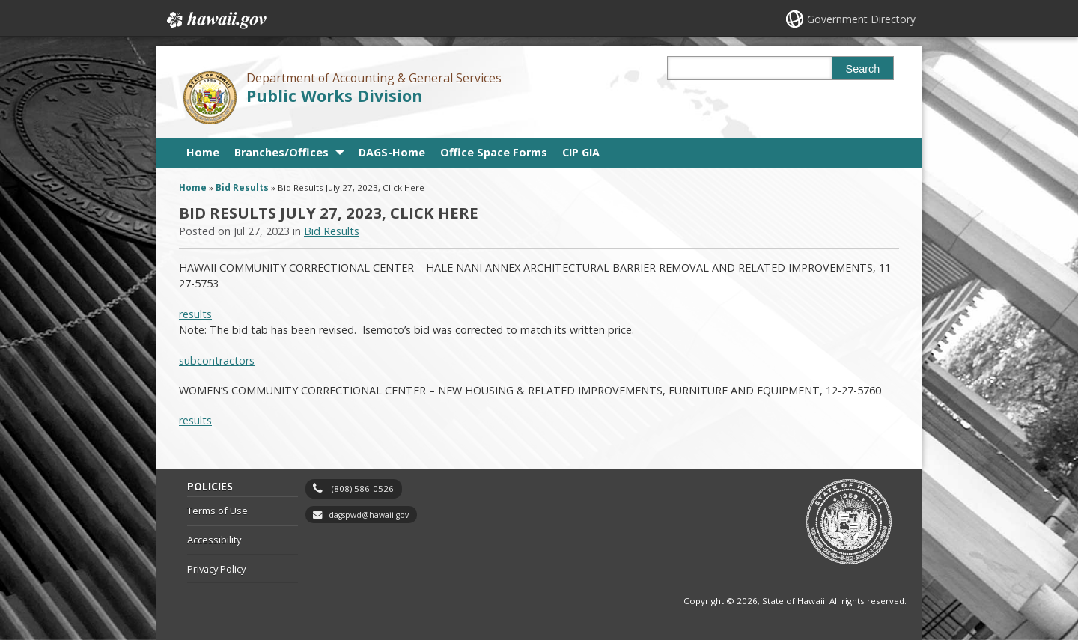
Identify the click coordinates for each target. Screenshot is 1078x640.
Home (202, 152)
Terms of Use (217, 510)
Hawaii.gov (215, 20)
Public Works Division (334, 95)
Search (863, 69)
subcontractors (217, 360)
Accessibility (214, 539)
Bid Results (242, 187)
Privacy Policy (216, 569)
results (195, 314)
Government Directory (861, 19)
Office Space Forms (493, 152)
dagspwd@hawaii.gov (369, 515)
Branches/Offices (281, 152)
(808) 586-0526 (363, 488)
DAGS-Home (392, 152)
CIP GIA (581, 152)
